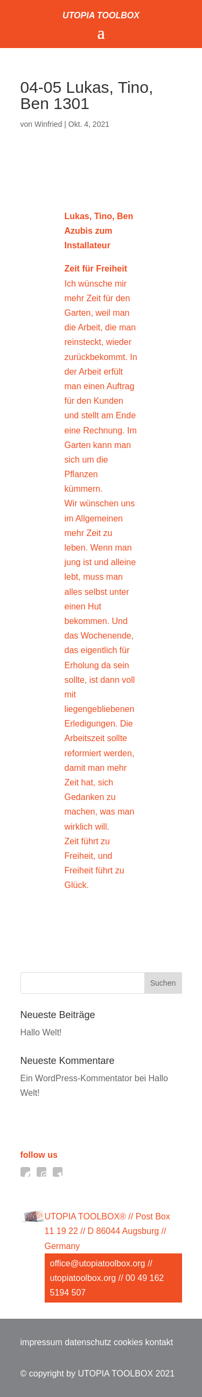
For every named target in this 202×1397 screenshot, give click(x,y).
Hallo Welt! (41, 1032)
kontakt (159, 1342)
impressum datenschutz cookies (81, 1342)
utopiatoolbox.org (83, 1278)
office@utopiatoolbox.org (97, 1263)
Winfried (48, 124)
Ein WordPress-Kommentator (76, 1078)
